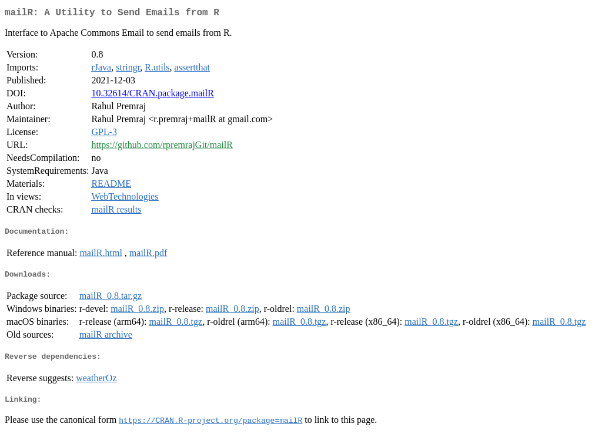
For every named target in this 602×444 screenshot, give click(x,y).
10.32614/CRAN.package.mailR (152, 95)
